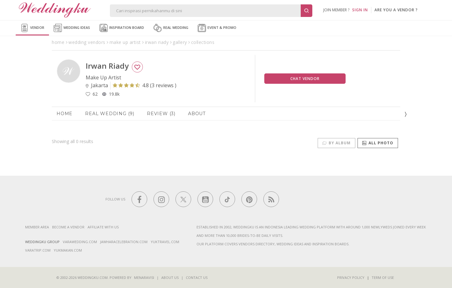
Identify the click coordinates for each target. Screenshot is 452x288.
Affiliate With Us (103, 227)
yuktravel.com (165, 241)
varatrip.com (38, 250)
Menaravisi (144, 277)
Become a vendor (68, 227)
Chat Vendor (305, 78)
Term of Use (383, 277)
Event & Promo (217, 28)
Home (64, 113)
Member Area (37, 227)
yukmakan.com (68, 250)
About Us (170, 277)
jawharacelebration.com (124, 241)
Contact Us (196, 277)
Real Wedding (170, 28)
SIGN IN (360, 10)
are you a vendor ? (396, 10)
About (197, 113)
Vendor (32, 28)
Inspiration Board (122, 28)
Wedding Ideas (72, 28)
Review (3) (161, 113)
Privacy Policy (350, 277)
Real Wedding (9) (109, 113)
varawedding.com (80, 241)
